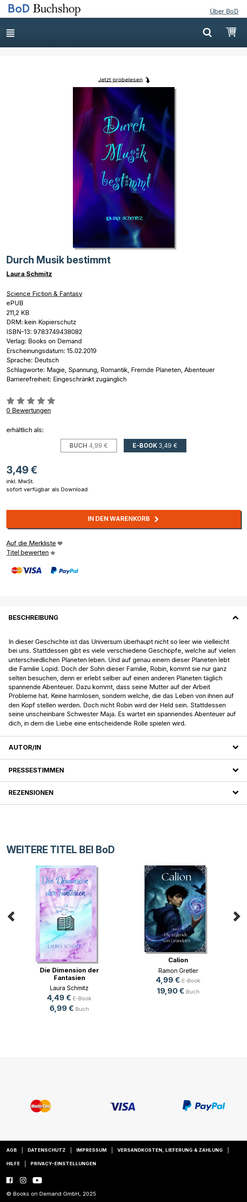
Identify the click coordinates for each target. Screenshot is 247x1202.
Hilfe (13, 1163)
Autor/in (24, 747)
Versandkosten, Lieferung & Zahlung (170, 1150)
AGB (11, 1150)
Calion (178, 960)
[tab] (123, 612)
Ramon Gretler (178, 970)
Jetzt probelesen (120, 79)
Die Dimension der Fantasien (69, 974)
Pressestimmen (36, 770)
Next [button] (236, 915)
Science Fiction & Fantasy (44, 294)
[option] (69, 946)
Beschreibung (33, 617)
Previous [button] (10, 915)
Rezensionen (30, 793)
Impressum (91, 1150)
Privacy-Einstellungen (63, 1163)
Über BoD (224, 11)
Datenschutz (47, 1150)
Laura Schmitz (29, 274)
